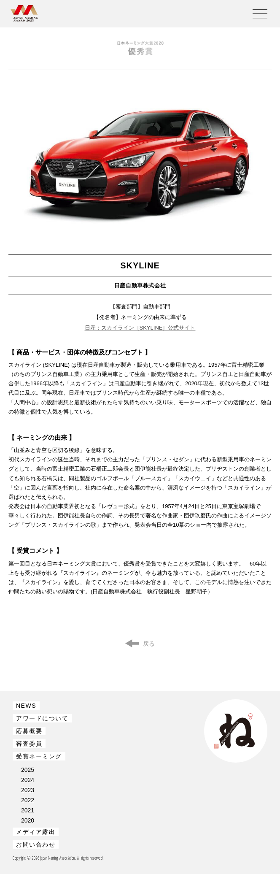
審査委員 (29, 743)
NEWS (26, 705)
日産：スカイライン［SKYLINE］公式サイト (140, 328)
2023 (27, 790)
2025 (27, 769)
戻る (149, 643)
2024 (27, 780)
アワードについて (42, 718)
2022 (27, 800)
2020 (27, 820)
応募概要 (29, 731)
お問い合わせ (35, 844)
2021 (27, 810)
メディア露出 (35, 831)
